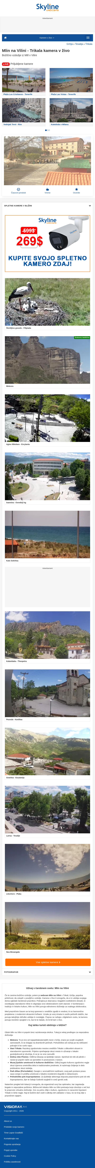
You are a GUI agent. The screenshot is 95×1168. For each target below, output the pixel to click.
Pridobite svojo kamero (14, 1127)
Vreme (47, 191)
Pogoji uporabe (10, 1150)
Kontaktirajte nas (11, 1138)
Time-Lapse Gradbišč (13, 1133)
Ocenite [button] (76, 191)
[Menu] (88, 37)
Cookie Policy (10, 1156)
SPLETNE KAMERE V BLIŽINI (47, 205)
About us (8, 1121)
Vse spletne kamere (48, 962)
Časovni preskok (18, 191)
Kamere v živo (47, 38)
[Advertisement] (47, 26)
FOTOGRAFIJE (47, 972)
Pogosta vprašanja (12, 1144)
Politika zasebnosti (12, 1162)
